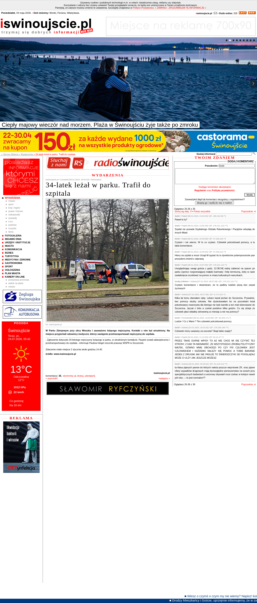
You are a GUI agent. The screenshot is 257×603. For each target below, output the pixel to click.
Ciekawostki (14, 214)
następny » (164, 378)
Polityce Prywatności (143, 7)
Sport (10, 204)
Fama (10, 231)
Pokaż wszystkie (202, 211)
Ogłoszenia (12, 270)
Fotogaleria (13, 235)
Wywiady (12, 218)
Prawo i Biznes (15, 211)
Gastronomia (13, 263)
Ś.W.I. (10, 221)
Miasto (11, 201)
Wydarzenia (12, 198)
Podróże (12, 225)
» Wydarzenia (26, 154)
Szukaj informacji (205, 154)
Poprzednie (247, 211)
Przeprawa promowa (18, 279)
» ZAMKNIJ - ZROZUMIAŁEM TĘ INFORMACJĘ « (180, 7)
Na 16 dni (15, 405)
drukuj (80, 375)
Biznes (9, 252)
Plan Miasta (12, 273)
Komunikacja (13, 249)
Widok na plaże (16, 283)
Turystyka (12, 256)
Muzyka (12, 228)
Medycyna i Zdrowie (18, 259)
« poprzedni (52, 378)
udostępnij (90, 375)
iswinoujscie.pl (162, 373)
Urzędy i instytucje (17, 242)
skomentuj (68, 375)
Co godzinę (16, 401)
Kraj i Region (14, 207)
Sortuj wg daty (182, 211)
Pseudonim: (211, 165)
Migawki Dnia (13, 239)
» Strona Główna (9, 154)
